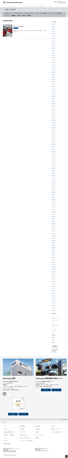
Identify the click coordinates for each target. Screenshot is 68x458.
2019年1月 (53, 233)
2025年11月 (54, 36)
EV (12, 13)
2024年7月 (53, 74)
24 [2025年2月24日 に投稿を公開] (52, 351)
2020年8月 (53, 187)
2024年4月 (53, 81)
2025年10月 (54, 38)
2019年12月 (54, 206)
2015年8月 (53, 303)
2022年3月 (53, 141)
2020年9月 (53, 185)
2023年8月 (53, 101)
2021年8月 (53, 158)
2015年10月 (54, 300)
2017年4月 (53, 283)
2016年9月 (53, 295)
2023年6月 (53, 105)
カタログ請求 (22, 429)
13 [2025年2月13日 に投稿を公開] (54, 349)
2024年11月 (54, 65)
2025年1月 (53, 60)
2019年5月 (53, 223)
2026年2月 (53, 28)
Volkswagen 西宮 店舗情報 (8, 431)
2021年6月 (53, 163)
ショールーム (50, 13)
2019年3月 (53, 228)
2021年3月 (53, 170)
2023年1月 (53, 117)
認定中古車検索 (22, 426)
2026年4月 (53, 24)
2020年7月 (53, 190)
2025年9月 (53, 40)
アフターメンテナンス (29, 13)
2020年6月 (53, 192)
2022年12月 (54, 120)
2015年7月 (53, 305)
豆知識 (18, 15)
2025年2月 (53, 57)
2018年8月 (53, 245)
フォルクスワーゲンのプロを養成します (26, 440)
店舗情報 (55, 1)
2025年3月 (53, 55)
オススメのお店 (43, 13)
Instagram (53, 426)
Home (4, 422)
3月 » (56, 352)
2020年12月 (54, 178)
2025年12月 (54, 33)
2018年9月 (53, 242)
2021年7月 (53, 161)
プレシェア (7, 15)
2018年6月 (53, 250)
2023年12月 (54, 91)
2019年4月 (53, 226)
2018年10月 (54, 240)
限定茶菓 (28, 15)
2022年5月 (53, 137)
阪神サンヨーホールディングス (56, 429)
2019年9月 (53, 214)
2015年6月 (53, 307)
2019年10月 (54, 211)
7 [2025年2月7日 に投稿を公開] (55, 348)
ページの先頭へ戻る (66, 456)
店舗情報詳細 (13, 414)
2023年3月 (53, 113)
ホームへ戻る (64, 419)
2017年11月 (54, 266)
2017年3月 (53, 286)
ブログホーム (7, 13)
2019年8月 (53, 216)
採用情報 (37, 437)
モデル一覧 (5, 440)
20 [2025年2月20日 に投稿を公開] (54, 350)
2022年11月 (54, 122)
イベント (36, 13)
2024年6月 (53, 77)
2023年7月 (53, 103)
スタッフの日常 (58, 13)
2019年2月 (53, 230)
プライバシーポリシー (39, 434)
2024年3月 (53, 84)
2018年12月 (54, 235)
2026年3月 (53, 26)
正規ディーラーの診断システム (25, 437)
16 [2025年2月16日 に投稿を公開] (57, 349)
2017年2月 (53, 288)
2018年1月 (53, 262)
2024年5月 (53, 79)
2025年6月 (53, 48)
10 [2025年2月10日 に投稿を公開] (52, 349)
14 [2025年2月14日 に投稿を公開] (55, 349)
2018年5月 (53, 252)
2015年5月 (53, 310)
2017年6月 (53, 278)
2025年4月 (53, 52)
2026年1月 (53, 31)
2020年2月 (53, 202)
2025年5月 (53, 50)
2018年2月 (53, 259)
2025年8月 (53, 43)
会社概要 (37, 431)
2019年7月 (53, 218)
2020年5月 (53, 194)
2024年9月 (53, 69)
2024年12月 (54, 62)
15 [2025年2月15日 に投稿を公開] (56, 349)
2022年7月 (53, 132)
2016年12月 (54, 293)
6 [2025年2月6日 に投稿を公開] (54, 348)
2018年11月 (54, 238)
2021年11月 (54, 151)
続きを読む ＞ (15, 31)
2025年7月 (53, 45)
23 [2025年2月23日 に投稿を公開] (57, 350)
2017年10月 (54, 269)
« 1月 (52, 352)
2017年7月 (53, 276)
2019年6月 (53, 221)
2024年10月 (54, 67)
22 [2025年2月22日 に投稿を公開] (56, 350)
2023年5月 (53, 108)
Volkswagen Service (23, 434)
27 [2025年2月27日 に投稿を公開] (54, 351)
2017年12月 (54, 264)
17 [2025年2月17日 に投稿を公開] (52, 350)
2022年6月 (53, 134)
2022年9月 (53, 127)
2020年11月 (54, 180)
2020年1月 (53, 204)
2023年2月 (53, 115)
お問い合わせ (23, 414)
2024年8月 (53, 72)
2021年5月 (53, 166)
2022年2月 (53, 144)
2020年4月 (53, 197)
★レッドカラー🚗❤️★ (18, 26)
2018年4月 (53, 254)
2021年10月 (54, 153)
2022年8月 (53, 129)
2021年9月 (53, 156)
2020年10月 (54, 182)
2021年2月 (53, 173)
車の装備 (23, 15)
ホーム (5, 426)
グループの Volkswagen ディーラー (57, 431)
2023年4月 (53, 110)
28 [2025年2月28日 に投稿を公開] (55, 351)
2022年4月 (53, 139)
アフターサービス (23, 431)
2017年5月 (53, 281)
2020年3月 (53, 199)
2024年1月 (53, 89)
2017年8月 (53, 274)
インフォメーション (7, 429)
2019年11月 (54, 209)
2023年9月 (53, 98)
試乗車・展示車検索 (7, 443)
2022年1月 (53, 146)
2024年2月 (53, 86)
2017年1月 (53, 291)
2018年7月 (53, 247)
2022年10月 (54, 125)
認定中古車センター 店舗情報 (9, 434)
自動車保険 (13, 15)
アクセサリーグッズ (19, 13)
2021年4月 (53, 168)
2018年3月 (53, 257)
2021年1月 (53, 175)
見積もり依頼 (38, 426)
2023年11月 (54, 93)
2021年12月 (54, 149)
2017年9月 (53, 271)
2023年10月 (54, 96)
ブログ (5, 437)
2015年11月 (54, 298)
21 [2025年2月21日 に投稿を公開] (55, 350)
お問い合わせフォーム (61, 1)
